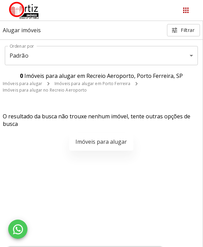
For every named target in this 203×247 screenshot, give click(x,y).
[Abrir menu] (186, 10)
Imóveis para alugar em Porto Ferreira (92, 83)
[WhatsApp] (17, 229)
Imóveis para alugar (22, 83)
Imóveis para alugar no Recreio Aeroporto (45, 90)
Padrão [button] (19, 55)
